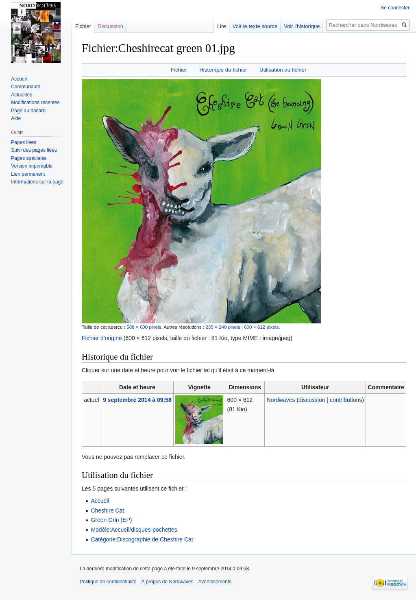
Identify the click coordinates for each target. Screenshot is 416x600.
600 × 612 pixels (261, 326)
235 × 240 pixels (222, 326)
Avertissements (215, 582)
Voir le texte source (255, 26)
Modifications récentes (35, 102)
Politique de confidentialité (108, 582)
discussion (311, 400)
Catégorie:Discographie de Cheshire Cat (142, 539)
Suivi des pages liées (34, 150)
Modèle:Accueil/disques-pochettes (134, 529)
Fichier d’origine (102, 338)
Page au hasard (28, 110)
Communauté (25, 86)
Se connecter (395, 8)
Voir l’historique (302, 26)
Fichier (179, 70)
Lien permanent (28, 174)
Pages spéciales (28, 158)
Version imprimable (31, 166)
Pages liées (23, 142)
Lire (221, 26)
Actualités (21, 95)
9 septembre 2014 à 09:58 (137, 400)
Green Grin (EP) (111, 520)
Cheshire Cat (107, 510)
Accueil (100, 500)
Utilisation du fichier (282, 70)
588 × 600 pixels (143, 326)
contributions (346, 400)
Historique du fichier (223, 70)
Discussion (110, 26)
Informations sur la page (37, 182)
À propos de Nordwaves (167, 582)
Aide (16, 118)
